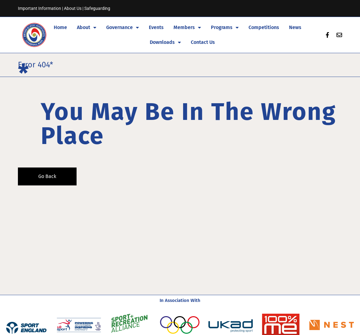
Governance (122, 27)
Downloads (165, 42)
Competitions (264, 27)
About (86, 27)
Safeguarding (97, 8)
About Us (73, 8)
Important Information (39, 8)
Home (60, 27)
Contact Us (203, 42)
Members (187, 27)
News (295, 27)
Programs (225, 27)
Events (156, 27)
